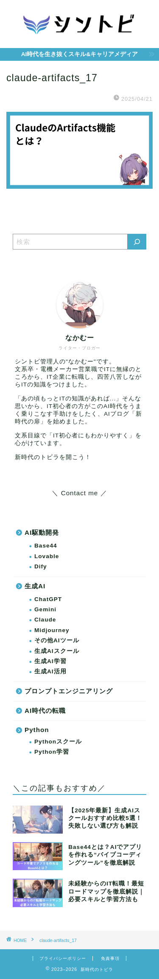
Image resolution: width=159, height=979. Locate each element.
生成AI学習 (50, 661)
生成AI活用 (50, 671)
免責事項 (110, 958)
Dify (40, 566)
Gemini (45, 609)
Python (37, 729)
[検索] (137, 242)
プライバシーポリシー (62, 958)
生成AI (35, 586)
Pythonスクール (58, 741)
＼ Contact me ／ (79, 493)
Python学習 (51, 752)
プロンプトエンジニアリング (69, 691)
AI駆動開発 (42, 532)
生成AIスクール (56, 651)
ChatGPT (48, 599)
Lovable (46, 556)
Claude (45, 619)
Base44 (45, 545)
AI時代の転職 (45, 710)
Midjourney (52, 630)
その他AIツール (56, 640)
